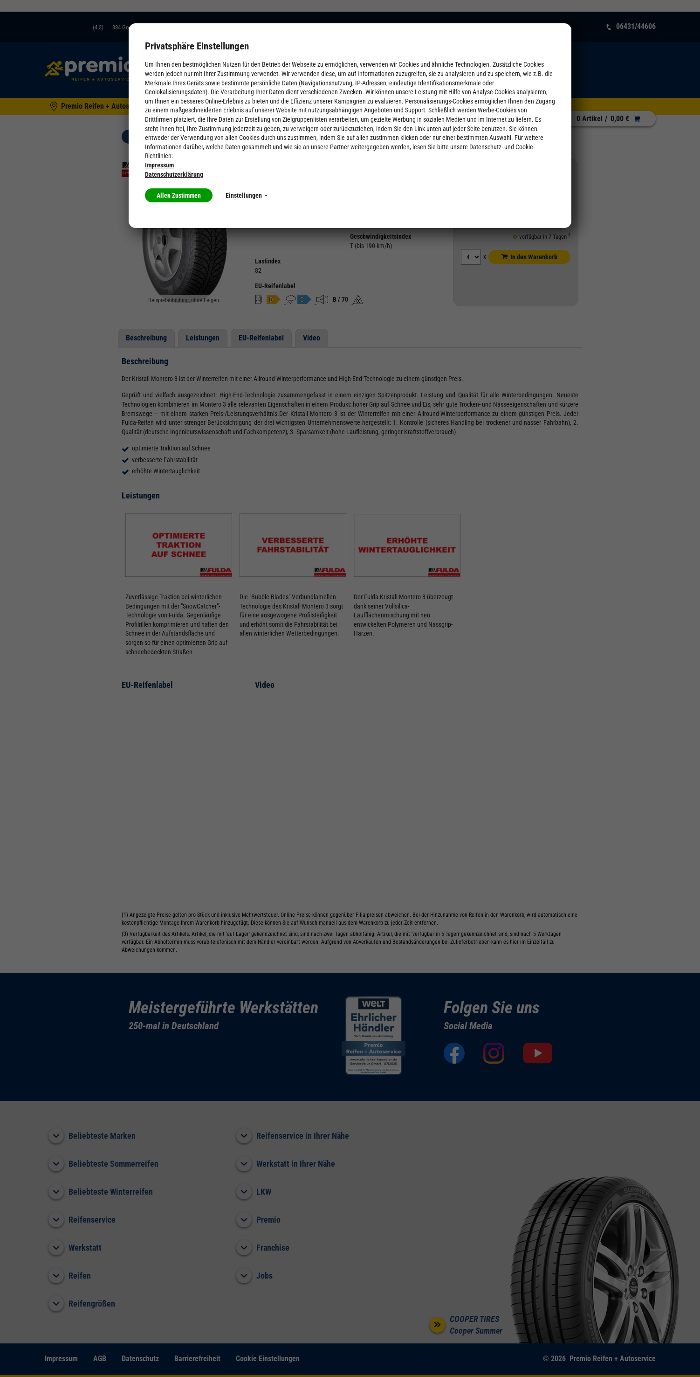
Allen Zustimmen (179, 195)
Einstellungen (247, 195)
